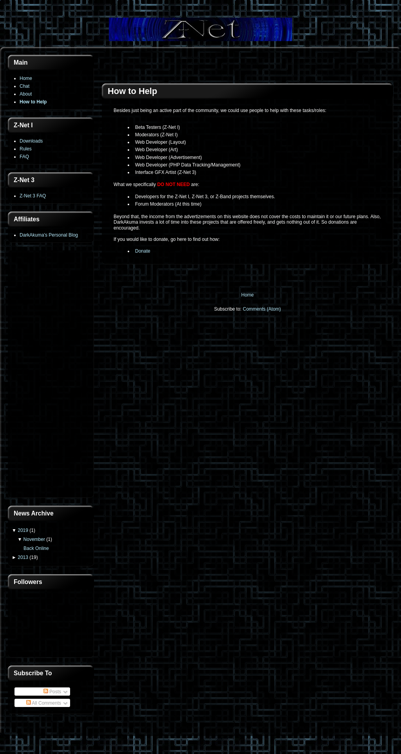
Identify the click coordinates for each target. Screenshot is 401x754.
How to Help (33, 102)
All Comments (43, 703)
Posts (52, 691)
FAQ (24, 156)
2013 (23, 557)
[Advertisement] (51, 374)
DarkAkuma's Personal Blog (49, 235)
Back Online (36, 548)
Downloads (31, 141)
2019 (23, 530)
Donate (142, 251)
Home (26, 78)
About (26, 94)
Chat (24, 86)
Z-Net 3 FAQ (33, 196)
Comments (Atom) (262, 309)
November (34, 539)
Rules (26, 149)
